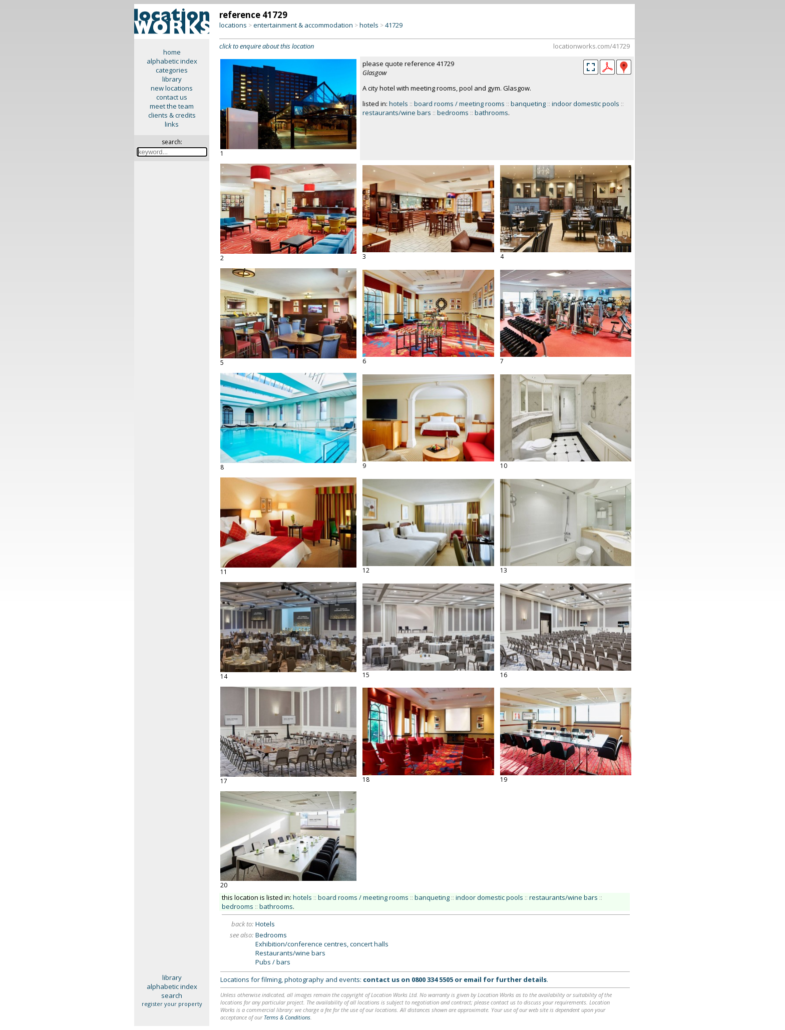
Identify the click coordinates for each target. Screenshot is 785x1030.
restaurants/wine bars (396, 112)
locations (233, 25)
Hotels (265, 923)
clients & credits (172, 115)
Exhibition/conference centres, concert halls (321, 943)
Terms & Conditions (287, 1017)
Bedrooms (271, 934)
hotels (368, 25)
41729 (394, 25)
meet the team (172, 106)
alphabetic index (172, 61)
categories (172, 70)
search (171, 995)
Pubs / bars (272, 961)
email (473, 979)
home (172, 52)
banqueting (528, 103)
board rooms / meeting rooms (459, 103)
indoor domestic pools (585, 103)
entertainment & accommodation (303, 25)
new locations (172, 88)
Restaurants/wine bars (290, 952)
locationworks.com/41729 (591, 46)
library (172, 79)
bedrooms (453, 112)
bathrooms (491, 112)
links (172, 124)
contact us (171, 97)
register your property (172, 1003)
